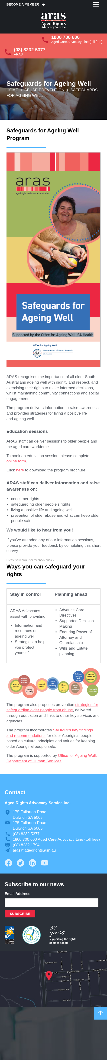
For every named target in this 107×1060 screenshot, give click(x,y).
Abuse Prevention (44, 90)
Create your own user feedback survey (30, 560)
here (20, 470)
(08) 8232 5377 (29, 49)
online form (16, 461)
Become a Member (22, 4)
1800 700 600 (65, 37)
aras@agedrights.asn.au (34, 850)
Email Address (17, 894)
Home (12, 90)
